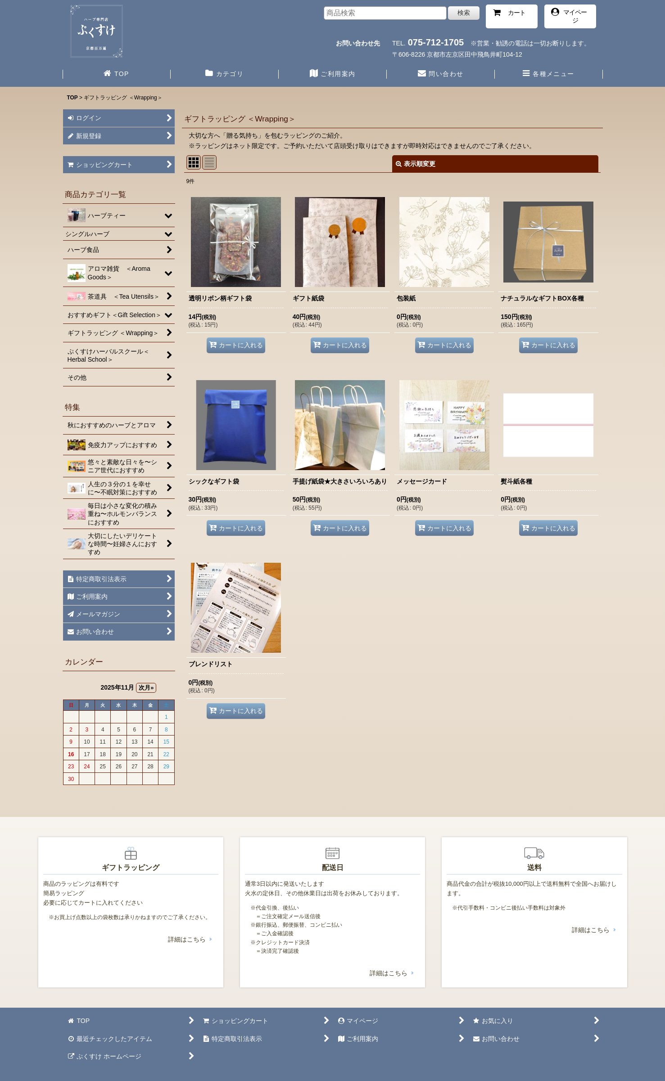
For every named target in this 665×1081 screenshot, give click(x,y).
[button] (549, 75)
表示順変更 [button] (415, 163)
